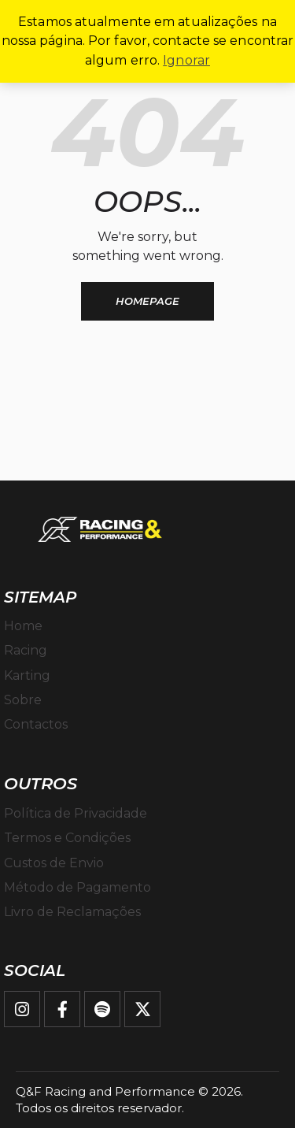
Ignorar (186, 60)
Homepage (147, 301)
